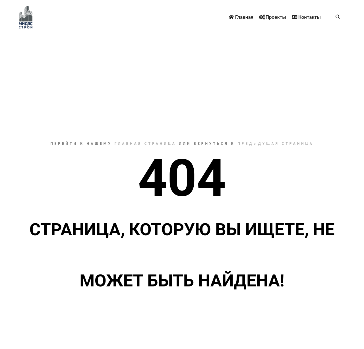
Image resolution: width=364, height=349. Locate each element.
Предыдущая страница (275, 144)
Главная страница (145, 144)
